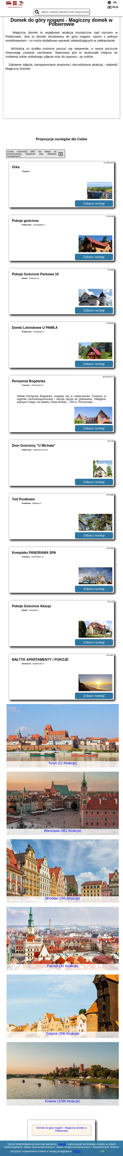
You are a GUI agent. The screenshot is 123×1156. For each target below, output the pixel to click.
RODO (77, 1151)
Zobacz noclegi (94, 203)
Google (62, 1144)
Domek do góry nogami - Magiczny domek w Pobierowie (62, 1129)
